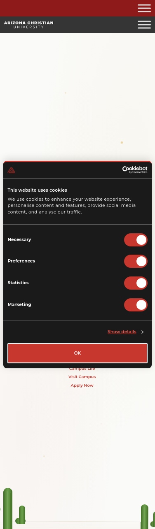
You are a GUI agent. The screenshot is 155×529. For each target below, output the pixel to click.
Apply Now (82, 385)
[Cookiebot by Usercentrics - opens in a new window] (111, 170)
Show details (122, 331)
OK (77, 353)
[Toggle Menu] (144, 8)
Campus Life (82, 368)
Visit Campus (82, 376)
